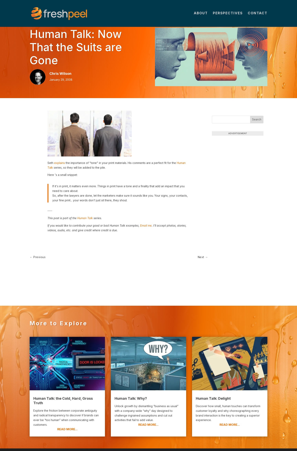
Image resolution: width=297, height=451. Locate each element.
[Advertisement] (237, 164)
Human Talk (85, 218)
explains (59, 162)
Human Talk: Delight (213, 382)
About (201, 14)
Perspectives (228, 14)
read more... (67, 412)
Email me (146, 225)
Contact (257, 14)
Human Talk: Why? (131, 382)
